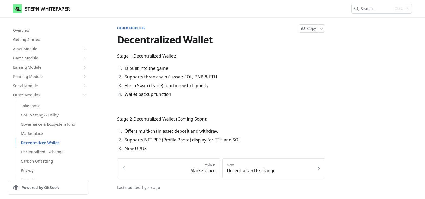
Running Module (50, 76)
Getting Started (26, 39)
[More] (321, 28)
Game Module (50, 58)
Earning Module (50, 67)
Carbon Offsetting (37, 161)
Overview (21, 30)
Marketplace (32, 133)
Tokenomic (30, 105)
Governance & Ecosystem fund (48, 124)
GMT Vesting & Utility (40, 115)
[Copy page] (308, 28)
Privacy (27, 170)
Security (28, 179)
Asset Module (50, 49)
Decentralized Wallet (40, 142)
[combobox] (376, 8)
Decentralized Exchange (42, 151)
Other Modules (50, 95)
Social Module (50, 86)
